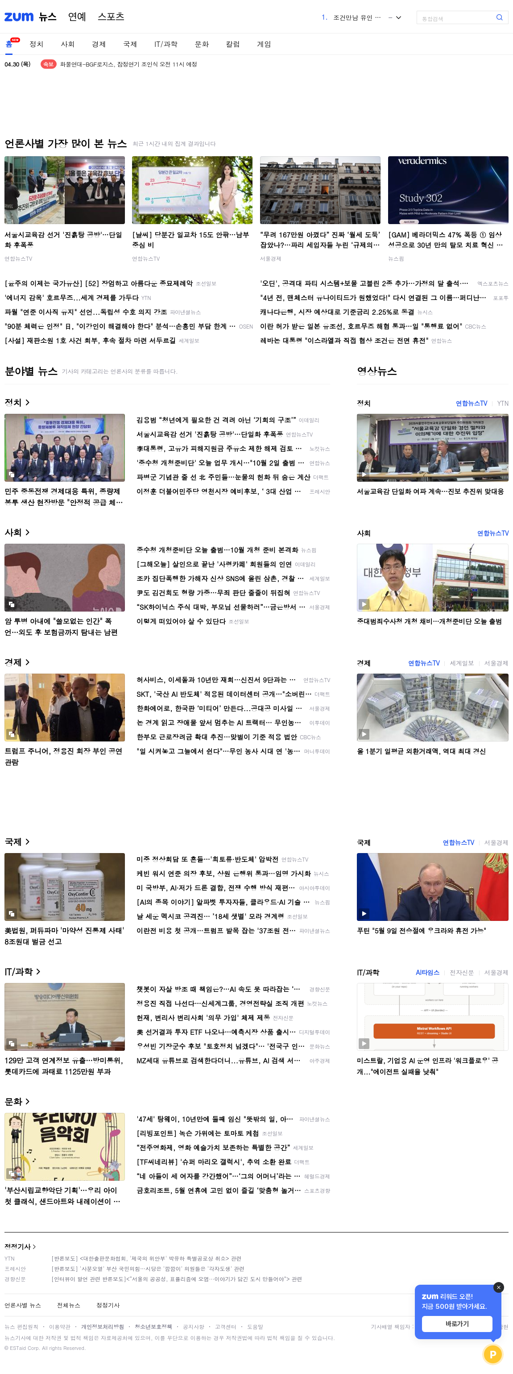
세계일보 (462, 662)
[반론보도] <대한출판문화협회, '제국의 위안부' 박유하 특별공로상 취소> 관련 (146, 1258)
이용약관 (59, 1326)
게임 (264, 44)
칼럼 (233, 44)
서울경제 (270, 258)
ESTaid (18, 1348)
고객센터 (225, 1326)
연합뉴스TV (18, 258)
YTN (503, 403)
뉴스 (48, 17)
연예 (77, 17)
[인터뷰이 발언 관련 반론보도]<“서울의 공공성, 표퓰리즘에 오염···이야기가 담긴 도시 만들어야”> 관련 (176, 1278)
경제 (99, 44)
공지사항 (193, 1326)
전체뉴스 (68, 1305)
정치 (36, 44)
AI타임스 (427, 972)
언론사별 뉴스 (22, 1305)
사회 (68, 44)
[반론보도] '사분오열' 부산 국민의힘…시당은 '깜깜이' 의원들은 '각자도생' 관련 (147, 1268)
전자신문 (462, 972)
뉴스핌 (396, 258)
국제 (130, 44)
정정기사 (17, 1246)
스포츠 (111, 17)
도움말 (255, 1326)
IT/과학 (166, 44)
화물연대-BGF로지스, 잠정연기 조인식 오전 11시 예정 (128, 64)
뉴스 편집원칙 (21, 1326)
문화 (201, 44)
